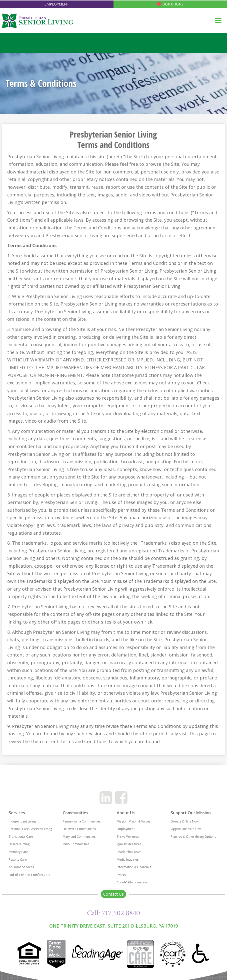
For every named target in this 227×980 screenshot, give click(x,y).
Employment (56, 4)
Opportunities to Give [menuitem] (186, 829)
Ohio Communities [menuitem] (76, 844)
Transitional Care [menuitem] (21, 836)
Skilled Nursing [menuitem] (19, 844)
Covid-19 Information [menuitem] (132, 882)
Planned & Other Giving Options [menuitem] (193, 836)
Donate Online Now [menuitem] (184, 821)
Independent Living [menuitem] (22, 821)
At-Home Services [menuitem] (21, 867)
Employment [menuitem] (125, 829)
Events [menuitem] (121, 875)
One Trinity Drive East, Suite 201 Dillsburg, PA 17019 (113, 926)
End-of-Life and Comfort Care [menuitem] (29, 875)
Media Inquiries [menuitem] (127, 859)
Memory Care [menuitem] (18, 852)
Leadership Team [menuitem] (129, 852)
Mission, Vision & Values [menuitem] (133, 821)
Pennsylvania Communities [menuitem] (81, 821)
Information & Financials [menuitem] (134, 867)
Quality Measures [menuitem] (129, 844)
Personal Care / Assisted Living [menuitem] (30, 829)
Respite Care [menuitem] (18, 859)
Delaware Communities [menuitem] (79, 829)
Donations (173, 4)
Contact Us (113, 894)
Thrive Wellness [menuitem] (128, 836)
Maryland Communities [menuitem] (79, 836)
